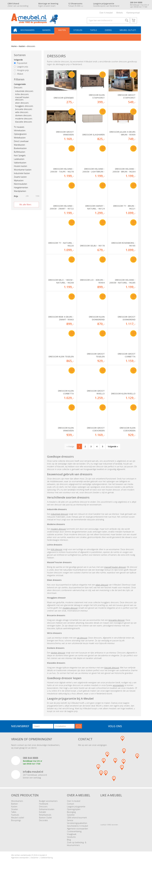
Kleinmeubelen (20, 186)
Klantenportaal (133, 13)
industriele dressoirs (24, 94)
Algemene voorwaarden (77, 833)
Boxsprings (16, 825)
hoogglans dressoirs (24, 108)
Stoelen (78, 32)
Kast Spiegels (20, 158)
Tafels (94, 32)
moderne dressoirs (23, 121)
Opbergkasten (20, 136)
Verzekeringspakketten (77, 827)
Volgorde (18, 62)
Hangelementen (21, 190)
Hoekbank (43, 808)
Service (70, 825)
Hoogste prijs (21, 73)
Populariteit (20, 66)
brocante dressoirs (23, 112)
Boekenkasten (20, 151)
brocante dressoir (117, 624)
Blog (69, 844)
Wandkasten (19, 147)
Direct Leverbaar (21, 144)
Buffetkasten (19, 154)
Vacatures (71, 841)
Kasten (63, 32)
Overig (108, 32)
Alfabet (18, 76)
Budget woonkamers (48, 805)
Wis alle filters (25, 207)
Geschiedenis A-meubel (77, 830)
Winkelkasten (20, 140)
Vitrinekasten (19, 133)
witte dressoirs (21, 115)
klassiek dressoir (111, 672)
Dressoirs (18, 90)
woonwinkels (118, 690)
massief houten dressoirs (22, 101)
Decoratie (43, 825)
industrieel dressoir (59, 518)
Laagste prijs (21, 69)
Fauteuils (15, 819)
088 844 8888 (30, 762)
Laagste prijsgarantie (76, 811)
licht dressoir (56, 554)
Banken (48, 32)
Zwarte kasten (20, 179)
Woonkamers (30, 32)
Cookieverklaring (74, 836)
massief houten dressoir (115, 571)
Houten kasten (20, 169)
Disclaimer (35, 862)
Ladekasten (19, 161)
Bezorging (71, 816)
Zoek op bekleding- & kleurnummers (76, 848)
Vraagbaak (71, 838)
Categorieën (20, 87)
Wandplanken (20, 194)
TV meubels (19, 129)
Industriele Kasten (22, 176)
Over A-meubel (106, 13)
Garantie (71, 819)
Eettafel (42, 816)
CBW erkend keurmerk (77, 822)
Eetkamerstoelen (46, 814)
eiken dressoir (102, 589)
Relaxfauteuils (45, 819)
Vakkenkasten (20, 165)
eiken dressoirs (22, 105)
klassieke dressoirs (23, 124)
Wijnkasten (18, 183)
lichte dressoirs (22, 97)
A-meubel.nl (42, 860)
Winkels (119, 13)
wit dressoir (82, 642)
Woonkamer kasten (22, 172)
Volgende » (113, 451)
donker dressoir (58, 657)
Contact (70, 808)
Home (14, 49)
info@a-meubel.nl (33, 776)
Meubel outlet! (127, 32)
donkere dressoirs (23, 118)
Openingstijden (73, 814)
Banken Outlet (45, 822)
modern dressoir (58, 533)
